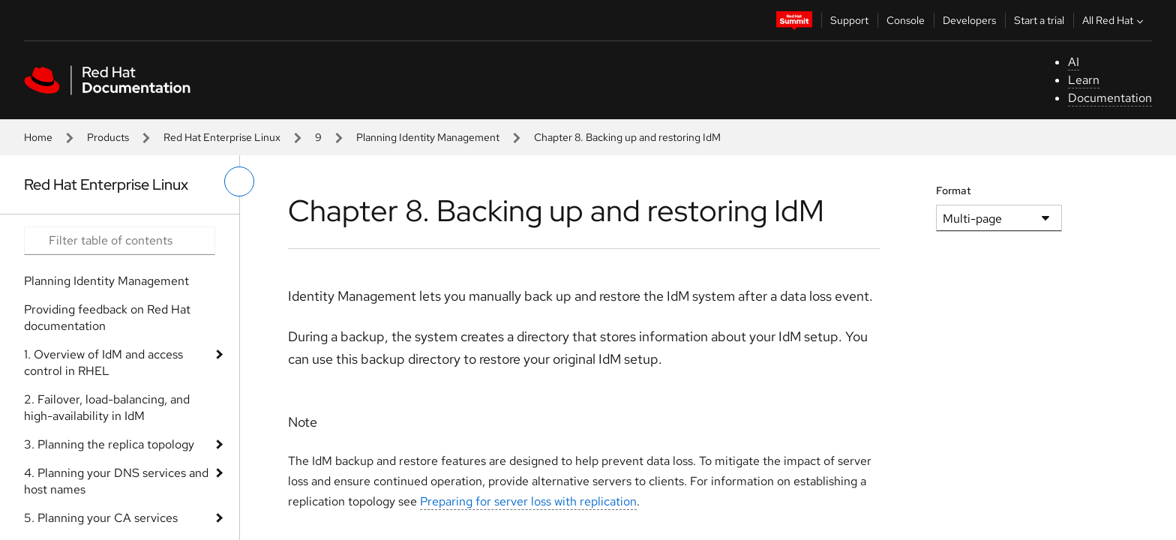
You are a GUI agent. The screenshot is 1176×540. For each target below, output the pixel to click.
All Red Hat (1114, 20)
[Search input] (119, 240)
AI (1073, 62)
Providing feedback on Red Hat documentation (107, 318)
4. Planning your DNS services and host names (116, 481)
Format (953, 190)
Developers (969, 20)
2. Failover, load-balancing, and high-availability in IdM (107, 408)
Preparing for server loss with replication (528, 501)
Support (849, 20)
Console (905, 20)
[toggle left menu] (239, 181)
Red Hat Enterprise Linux (222, 137)
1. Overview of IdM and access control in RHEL (103, 362)
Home (38, 137)
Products (108, 137)
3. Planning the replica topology (109, 444)
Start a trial (1039, 20)
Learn (1084, 80)
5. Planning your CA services (101, 518)
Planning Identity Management (428, 137)
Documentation (1110, 98)
